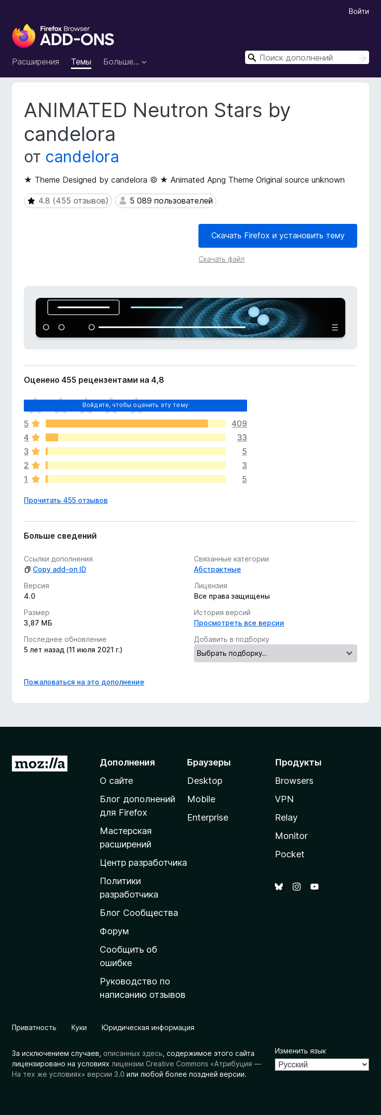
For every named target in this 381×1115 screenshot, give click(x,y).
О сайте (116, 780)
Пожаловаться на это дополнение (84, 682)
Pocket (290, 854)
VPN (284, 799)
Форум (114, 931)
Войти (359, 11)
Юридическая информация (148, 1027)
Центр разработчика (143, 862)
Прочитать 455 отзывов (66, 500)
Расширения (35, 62)
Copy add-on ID (55, 569)
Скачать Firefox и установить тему (278, 235)
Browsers (294, 780)
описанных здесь (133, 1053)
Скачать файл (221, 259)
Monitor (291, 836)
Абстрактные (217, 569)
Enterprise (207, 817)
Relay (286, 817)
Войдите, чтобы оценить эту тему (135, 405)
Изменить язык (300, 1050)
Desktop (204, 780)
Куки (79, 1027)
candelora (82, 156)
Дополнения (127, 762)
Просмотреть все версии (239, 623)
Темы (81, 62)
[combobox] (307, 57)
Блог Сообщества (139, 912)
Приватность (34, 1027)
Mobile (201, 799)
